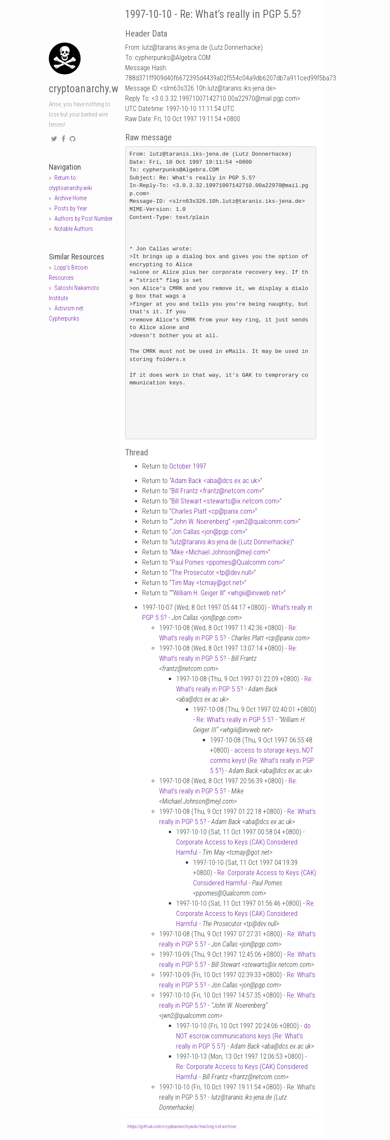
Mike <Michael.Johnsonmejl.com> (219, 552)
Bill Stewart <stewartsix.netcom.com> (225, 501)
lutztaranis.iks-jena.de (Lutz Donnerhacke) (231, 542)
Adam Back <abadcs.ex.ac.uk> (215, 481)
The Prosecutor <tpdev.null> (212, 573)
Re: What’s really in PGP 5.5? (235, 720)
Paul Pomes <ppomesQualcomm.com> (227, 562)
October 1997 (187, 466)
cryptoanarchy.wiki (89, 88)
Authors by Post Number (83, 218)
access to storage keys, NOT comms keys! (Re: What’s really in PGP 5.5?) (262, 760)
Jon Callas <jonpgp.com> (208, 532)
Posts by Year (70, 208)
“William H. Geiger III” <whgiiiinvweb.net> (227, 593)
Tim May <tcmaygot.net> (207, 583)
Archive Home (70, 198)
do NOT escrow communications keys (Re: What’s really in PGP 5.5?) (243, 1036)
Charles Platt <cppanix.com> (213, 511)
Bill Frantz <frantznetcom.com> (216, 491)
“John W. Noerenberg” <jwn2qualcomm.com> (234, 521)
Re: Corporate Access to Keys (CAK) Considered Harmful (245, 913)
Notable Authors (73, 228)
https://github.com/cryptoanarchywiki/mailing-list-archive (181, 1126)
